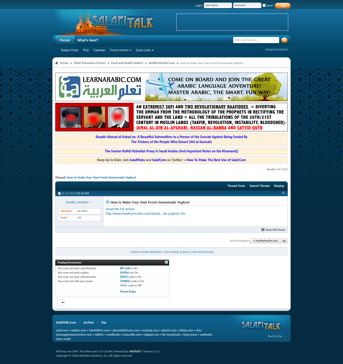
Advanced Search (276, 49)
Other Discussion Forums (90, 63)
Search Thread (259, 186)
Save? (267, 5)
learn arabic (63, 339)
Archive (88, 322)
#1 (283, 192)
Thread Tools (236, 186)
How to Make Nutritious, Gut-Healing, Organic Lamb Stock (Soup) (172, 252)
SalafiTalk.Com (66, 322)
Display (279, 186)
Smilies (124, 272)
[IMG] (124, 277)
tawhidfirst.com (99, 330)
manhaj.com (150, 330)
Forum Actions (119, 50)
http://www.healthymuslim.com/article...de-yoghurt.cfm (146, 213)
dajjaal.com (151, 334)
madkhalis (113, 334)
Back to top (275, 336)
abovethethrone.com (126, 330)
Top (284, 240)
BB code (125, 268)
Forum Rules (128, 291)
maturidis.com (132, 334)
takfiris (99, 334)
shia (198, 330)
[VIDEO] (125, 281)
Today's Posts (69, 50)
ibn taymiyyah (171, 334)
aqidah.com (78, 330)
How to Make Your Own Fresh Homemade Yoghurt (101, 177)
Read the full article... (121, 209)
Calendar (99, 50)
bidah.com (186, 330)
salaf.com (62, 330)
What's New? (87, 40)
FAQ (86, 50)
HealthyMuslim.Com (162, 63)
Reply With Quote (273, 229)
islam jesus (190, 334)
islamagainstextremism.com (74, 334)
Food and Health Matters (127, 63)
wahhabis (206, 334)
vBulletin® (135, 351)
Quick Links (143, 50)
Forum (65, 40)
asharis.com (169, 330)
